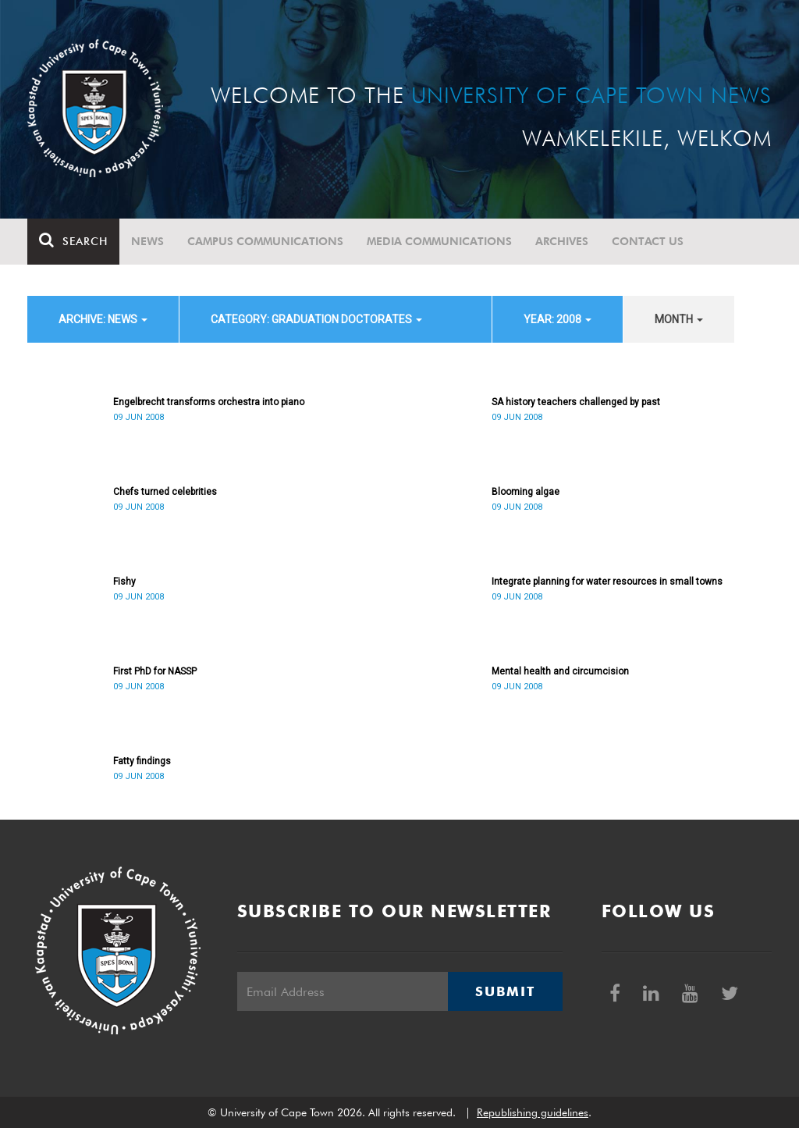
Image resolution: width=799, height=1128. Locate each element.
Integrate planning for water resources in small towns (607, 581)
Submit (504, 991)
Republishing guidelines (532, 1112)
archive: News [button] (103, 319)
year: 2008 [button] (557, 319)
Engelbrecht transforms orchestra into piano (208, 402)
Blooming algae (525, 491)
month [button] (679, 319)
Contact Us (648, 241)
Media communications (439, 241)
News (147, 241)
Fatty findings (142, 761)
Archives (561, 241)
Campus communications (265, 241)
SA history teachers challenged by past (576, 402)
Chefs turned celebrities (165, 491)
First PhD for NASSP (155, 671)
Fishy (124, 581)
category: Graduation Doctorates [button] (316, 319)
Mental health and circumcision (560, 671)
